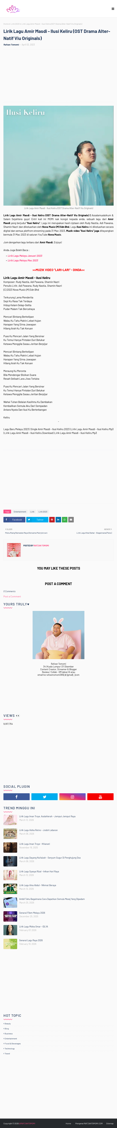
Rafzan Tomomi (11, 44)
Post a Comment (12, 596)
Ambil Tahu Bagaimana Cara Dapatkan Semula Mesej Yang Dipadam (52, 899)
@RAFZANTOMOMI (27, 1123)
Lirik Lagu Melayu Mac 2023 (23, 260)
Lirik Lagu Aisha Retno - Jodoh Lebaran (38, 830)
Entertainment (20, 511)
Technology (10, 1048)
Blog (7, 1028)
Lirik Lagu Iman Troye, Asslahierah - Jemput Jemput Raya (47, 816)
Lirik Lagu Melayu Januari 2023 (25, 255)
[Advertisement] (60, 76)
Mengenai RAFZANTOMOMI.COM (89, 1123)
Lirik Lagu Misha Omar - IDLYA (33, 926)
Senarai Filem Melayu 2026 (32, 912)
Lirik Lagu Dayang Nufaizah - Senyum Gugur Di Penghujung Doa (50, 857)
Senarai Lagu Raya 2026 (31, 940)
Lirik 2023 (15, 24)
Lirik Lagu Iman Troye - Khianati (34, 844)
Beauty (8, 1023)
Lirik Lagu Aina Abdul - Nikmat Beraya (37, 885)
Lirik (32, 511)
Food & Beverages (13, 1043)
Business (9, 1033)
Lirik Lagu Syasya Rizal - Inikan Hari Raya (39, 871)
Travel (7, 1053)
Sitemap (110, 1123)
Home (6, 24)
